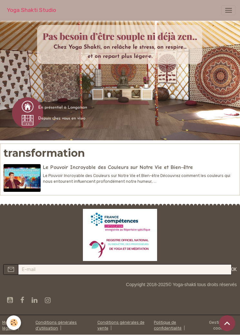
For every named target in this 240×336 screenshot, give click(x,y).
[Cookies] (13, 322)
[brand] (31, 10)
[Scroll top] (227, 323)
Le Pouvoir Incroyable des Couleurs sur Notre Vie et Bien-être (118, 167)
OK (234, 269)
